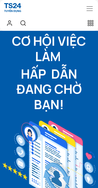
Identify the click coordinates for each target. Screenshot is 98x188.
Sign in (9, 23)
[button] (90, 23)
